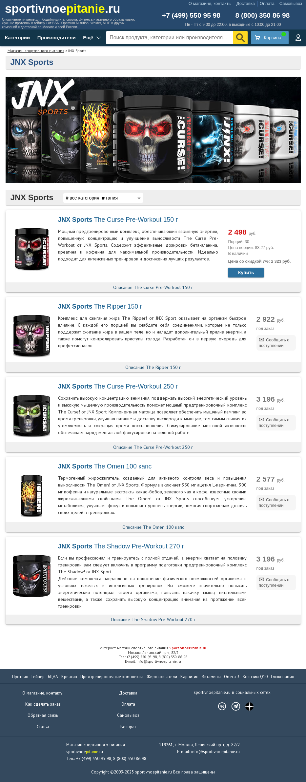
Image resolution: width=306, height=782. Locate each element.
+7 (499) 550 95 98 (191, 15)
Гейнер (38, 676)
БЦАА (53, 676)
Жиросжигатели (162, 676)
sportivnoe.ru (62, 8)
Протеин (20, 676)
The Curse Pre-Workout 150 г (118, 219)
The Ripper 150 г (100, 306)
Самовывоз (290, 3)
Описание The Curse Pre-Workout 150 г (153, 287)
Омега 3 (231, 676)
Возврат (128, 727)
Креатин (69, 676)
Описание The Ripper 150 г (153, 367)
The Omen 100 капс (105, 466)
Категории (17, 37)
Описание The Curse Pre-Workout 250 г (153, 447)
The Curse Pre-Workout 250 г (118, 386)
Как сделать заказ (43, 704)
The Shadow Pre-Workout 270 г (121, 546)
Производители (56, 37)
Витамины (211, 676)
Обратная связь (43, 715)
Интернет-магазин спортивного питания (153, 648)
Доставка (245, 3)
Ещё (88, 37)
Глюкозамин (282, 676)
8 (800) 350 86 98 (262, 15)
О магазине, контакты (210, 3)
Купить (246, 272)
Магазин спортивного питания (36, 50)
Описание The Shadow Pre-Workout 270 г (153, 619)
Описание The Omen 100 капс (153, 527)
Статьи (43, 727)
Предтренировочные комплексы (111, 676)
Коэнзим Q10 (255, 676)
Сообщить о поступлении (274, 342)
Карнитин (189, 676)
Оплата (267, 3)
